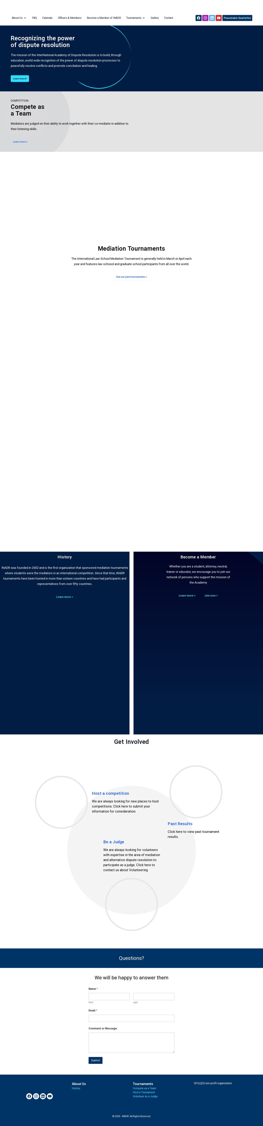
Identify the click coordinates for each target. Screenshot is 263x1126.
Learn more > (20, 141)
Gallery (154, 17)
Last (135, 1002)
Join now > (211, 595)
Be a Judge (113, 842)
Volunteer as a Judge (145, 1096)
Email (93, 1010)
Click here (120, 806)
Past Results (180, 823)
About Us (18, 18)
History (76, 1088)
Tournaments (134, 18)
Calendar (46, 17)
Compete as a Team (144, 1088)
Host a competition (110, 793)
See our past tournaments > (131, 276)
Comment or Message (103, 1028)
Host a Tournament (144, 1092)
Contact (167, 17)
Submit (95, 1060)
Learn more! (20, 78)
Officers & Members (68, 17)
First (91, 1002)
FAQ (33, 17)
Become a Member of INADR (103, 17)
